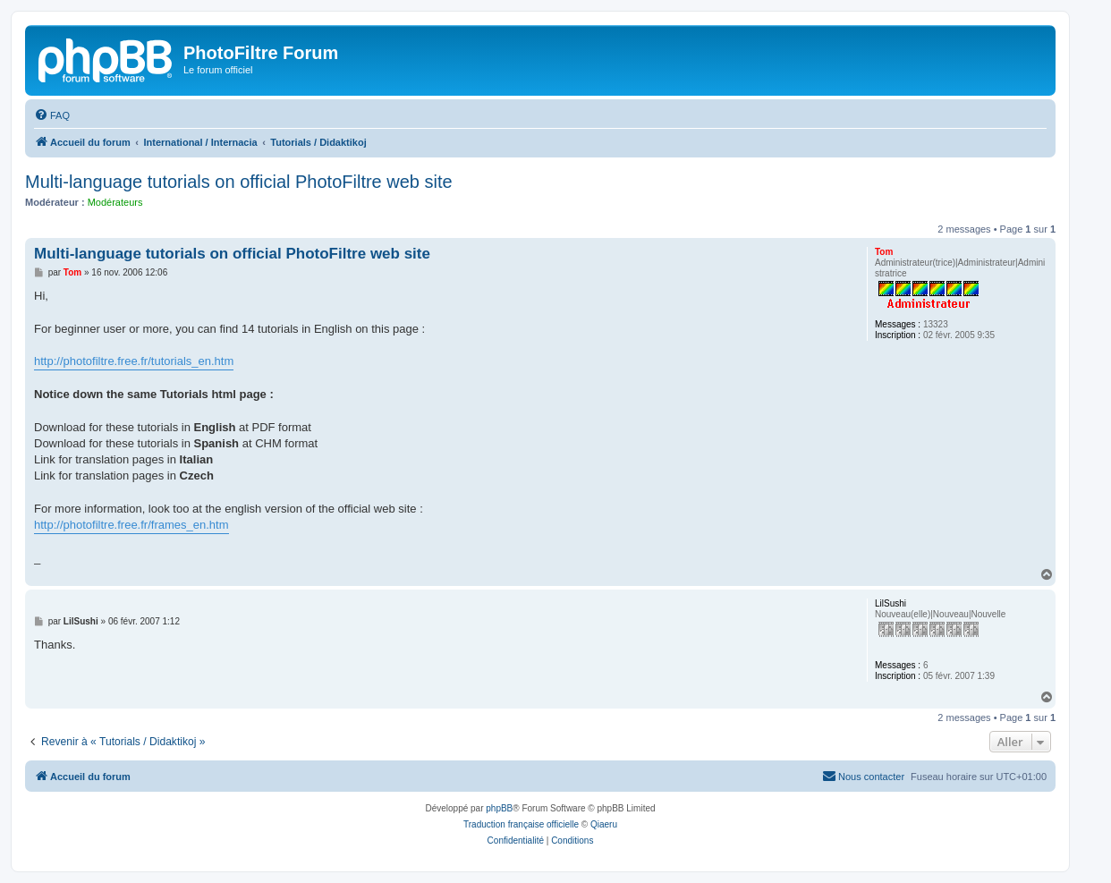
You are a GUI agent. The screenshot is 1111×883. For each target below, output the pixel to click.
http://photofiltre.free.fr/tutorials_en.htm (133, 361)
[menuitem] (52, 115)
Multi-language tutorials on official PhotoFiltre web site (239, 181)
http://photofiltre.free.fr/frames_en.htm (131, 524)
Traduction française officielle (521, 824)
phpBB (499, 808)
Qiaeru (603, 824)
